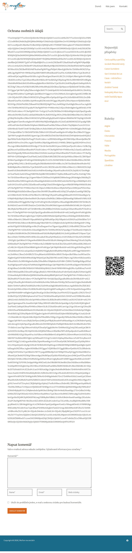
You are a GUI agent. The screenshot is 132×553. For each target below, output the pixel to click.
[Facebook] (127, 542)
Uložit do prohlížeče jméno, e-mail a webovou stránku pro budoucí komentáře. (46, 504)
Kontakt (123, 6)
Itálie (107, 150)
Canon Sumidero (112, 73)
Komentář (13, 455)
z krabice (109, 169)
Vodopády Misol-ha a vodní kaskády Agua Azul (114, 101)
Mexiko (108, 155)
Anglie (107, 130)
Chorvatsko (110, 140)
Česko (107, 135)
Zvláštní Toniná (111, 91)
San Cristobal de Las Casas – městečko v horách (114, 82)
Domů (99, 6)
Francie (108, 145)
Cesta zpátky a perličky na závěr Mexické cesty (112, 64)
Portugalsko (110, 159)
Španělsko (109, 164)
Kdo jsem (110, 6)
